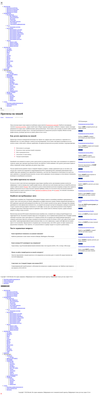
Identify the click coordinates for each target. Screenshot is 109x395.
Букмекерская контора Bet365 (86, 133)
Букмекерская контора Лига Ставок (87, 219)
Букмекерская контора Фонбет (86, 211)
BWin (8, 52)
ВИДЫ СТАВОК (11, 92)
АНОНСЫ (9, 71)
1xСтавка (9, 48)
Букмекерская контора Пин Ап (86, 237)
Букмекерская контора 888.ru (85, 152)
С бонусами (13, 20)
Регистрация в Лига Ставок (17, 33)
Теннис (11, 85)
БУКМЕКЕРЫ (7, 13)
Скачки (11, 88)
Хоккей (11, 81)
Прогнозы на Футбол (12, 8)
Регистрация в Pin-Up (15, 31)
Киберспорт (13, 100)
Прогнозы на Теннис (12, 12)
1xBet (8, 67)
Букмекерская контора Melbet (85, 190)
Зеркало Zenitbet (14, 43)
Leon (8, 54)
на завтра (56, 190)
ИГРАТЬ (80, 131)
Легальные (12, 18)
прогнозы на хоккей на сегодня (43, 190)
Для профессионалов (15, 21)
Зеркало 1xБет (13, 42)
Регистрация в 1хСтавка (16, 29)
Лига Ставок (10, 61)
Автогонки (12, 86)
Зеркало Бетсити (14, 46)
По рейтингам (10, 14)
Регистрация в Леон (15, 37)
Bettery (8, 57)
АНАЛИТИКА (7, 70)
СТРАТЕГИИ (10, 77)
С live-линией (13, 23)
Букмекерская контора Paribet (85, 124)
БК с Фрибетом (14, 16)
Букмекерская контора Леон (85, 171)
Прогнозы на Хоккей (12, 10)
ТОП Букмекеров (14, 17)
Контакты (9, 105)
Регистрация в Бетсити (15, 39)
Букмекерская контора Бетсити (86, 227)
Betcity (8, 59)
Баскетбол (12, 80)
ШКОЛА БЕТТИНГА (12, 74)
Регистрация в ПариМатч (16, 32)
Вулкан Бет (9, 66)
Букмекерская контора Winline (86, 181)
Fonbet (8, 63)
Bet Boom (9, 65)
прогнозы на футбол (21, 127)
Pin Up (8, 51)
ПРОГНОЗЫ (7, 6)
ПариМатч (9, 50)
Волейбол (12, 82)
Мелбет (9, 58)
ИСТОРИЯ (9, 76)
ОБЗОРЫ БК (7, 47)
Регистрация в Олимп (15, 36)
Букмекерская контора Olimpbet (86, 162)
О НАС (5, 101)
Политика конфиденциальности (15, 103)
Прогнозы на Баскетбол (13, 9)
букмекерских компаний (52, 125)
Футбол (12, 73)
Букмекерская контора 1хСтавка (86, 246)
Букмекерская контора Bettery (86, 143)
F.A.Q (8, 25)
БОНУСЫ (6, 69)
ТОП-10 (12, 89)
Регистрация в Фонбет (15, 35)
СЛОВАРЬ (9, 93)
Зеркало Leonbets (14, 44)
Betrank (26, 186)
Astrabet (9, 55)
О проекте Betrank (8, 282)
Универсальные (14, 91)
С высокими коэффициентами (17, 24)
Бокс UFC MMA (14, 84)
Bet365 (8, 62)
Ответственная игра (12, 104)
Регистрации (10, 28)
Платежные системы (15, 27)
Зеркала (9, 40)
